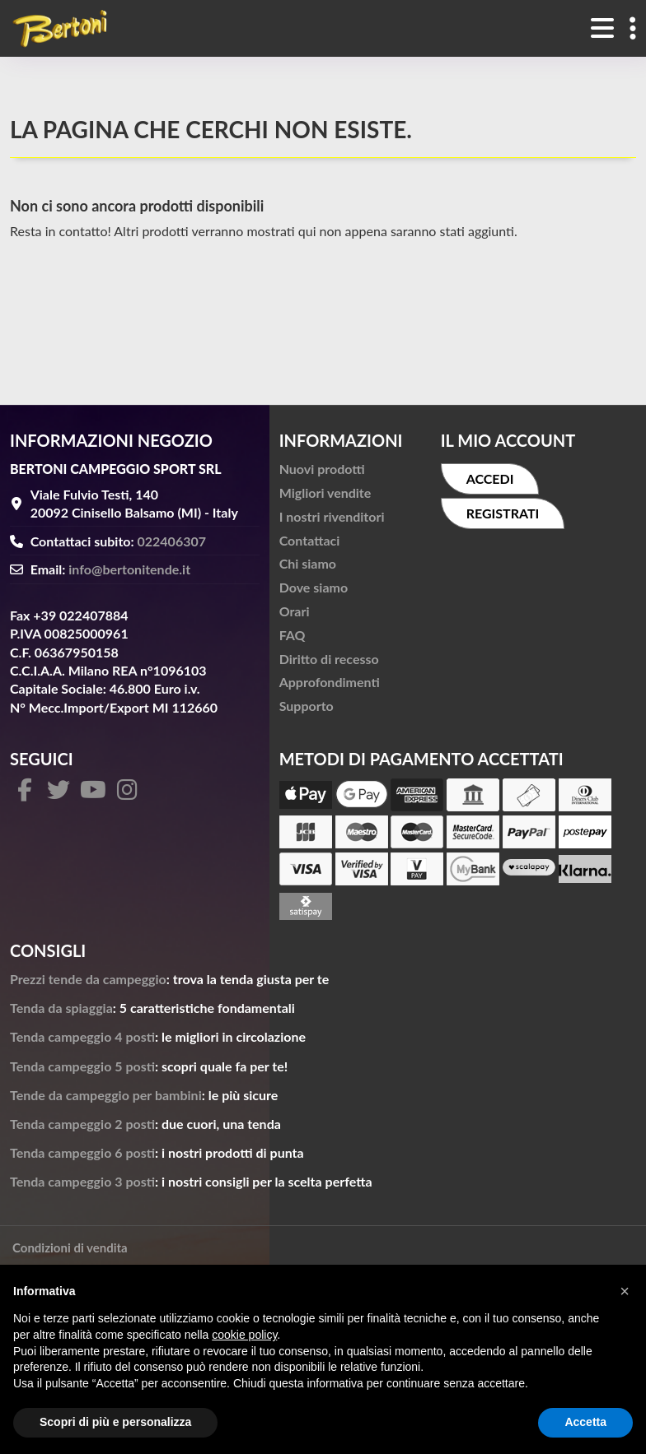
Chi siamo (307, 563)
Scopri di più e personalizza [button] (115, 1421)
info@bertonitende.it (129, 569)
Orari (294, 611)
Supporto (306, 705)
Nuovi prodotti (322, 468)
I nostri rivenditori (332, 516)
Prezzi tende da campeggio (88, 979)
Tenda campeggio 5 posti (82, 1066)
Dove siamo (313, 587)
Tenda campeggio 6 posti (82, 1152)
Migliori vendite (325, 492)
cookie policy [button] (244, 1334)
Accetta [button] (585, 1421)
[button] (624, 1291)
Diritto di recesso (329, 659)
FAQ (292, 635)
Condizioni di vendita (70, 1247)
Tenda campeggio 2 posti (82, 1123)
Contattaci (309, 540)
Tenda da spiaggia (61, 1007)
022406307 (172, 541)
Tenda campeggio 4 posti (82, 1036)
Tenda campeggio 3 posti (82, 1181)
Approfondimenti (329, 682)
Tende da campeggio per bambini (106, 1095)
